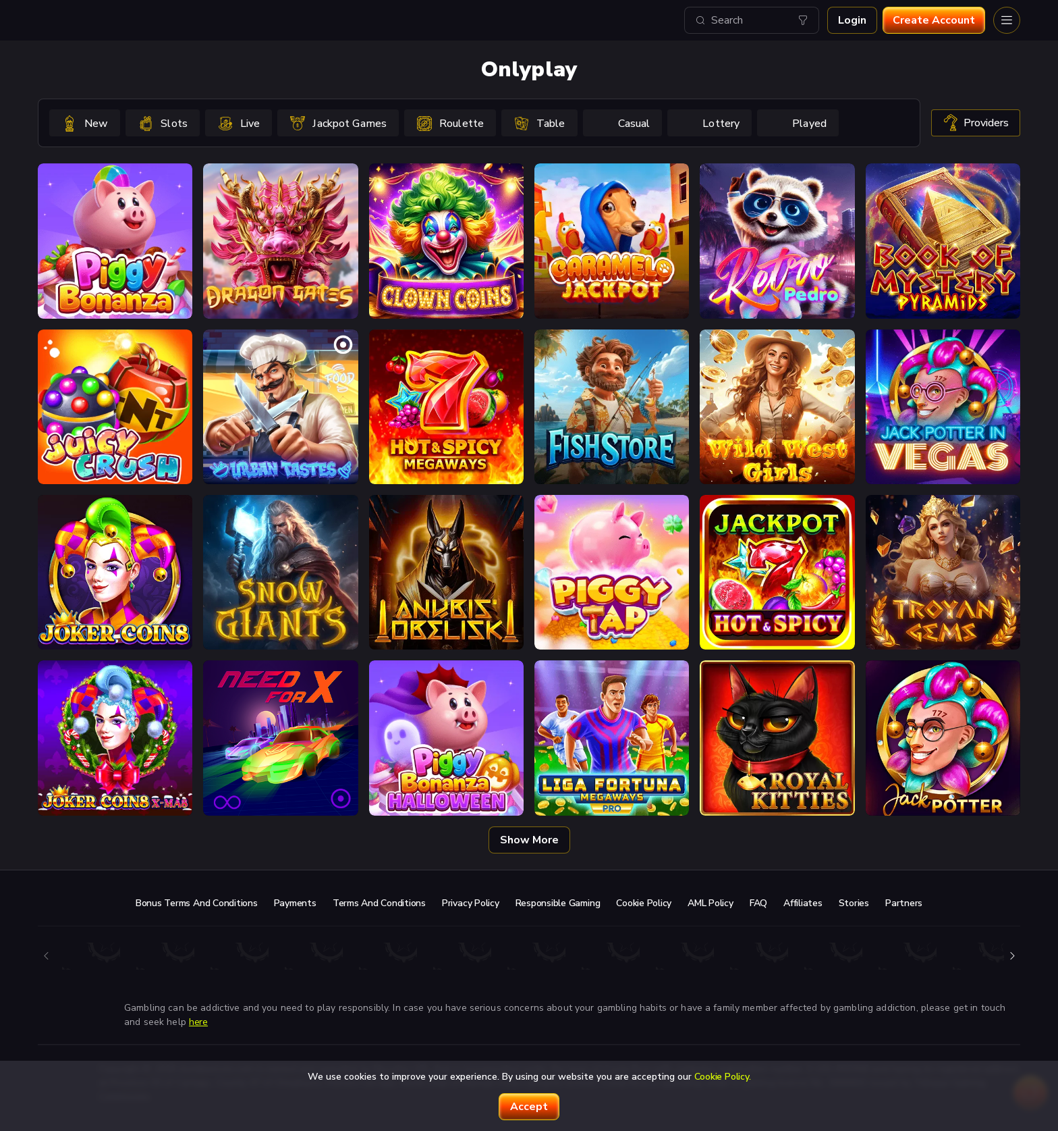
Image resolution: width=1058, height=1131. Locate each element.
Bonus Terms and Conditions (197, 903)
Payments (295, 903)
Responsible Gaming (558, 903)
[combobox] (751, 20)
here (198, 1022)
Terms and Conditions (379, 903)
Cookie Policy (643, 903)
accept (529, 1106)
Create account (934, 20)
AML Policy (710, 903)
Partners (903, 903)
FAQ (758, 903)
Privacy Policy (470, 903)
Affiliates (803, 903)
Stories (854, 903)
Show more (529, 840)
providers (976, 123)
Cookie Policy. (722, 1076)
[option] (84, 122)
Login (852, 20)
